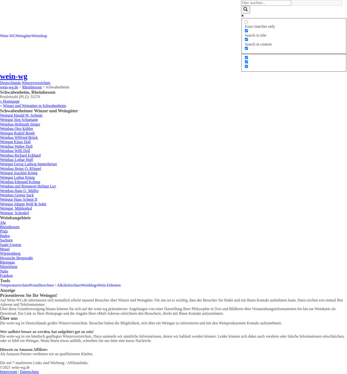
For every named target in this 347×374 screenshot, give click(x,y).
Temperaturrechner (14, 285)
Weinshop (39, 36)
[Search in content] (246, 39)
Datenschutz (29, 372)
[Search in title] (246, 30)
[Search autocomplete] (317, 3)
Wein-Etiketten (109, 285)
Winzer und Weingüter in (34, 106)
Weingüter (24, 36)
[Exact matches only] (246, 21)
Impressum (8, 372)
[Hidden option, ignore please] (246, 57)
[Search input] (266, 3)
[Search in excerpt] (246, 48)
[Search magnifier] (245, 9)
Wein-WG (8, 36)
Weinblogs (89, 285)
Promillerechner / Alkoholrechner (55, 285)
